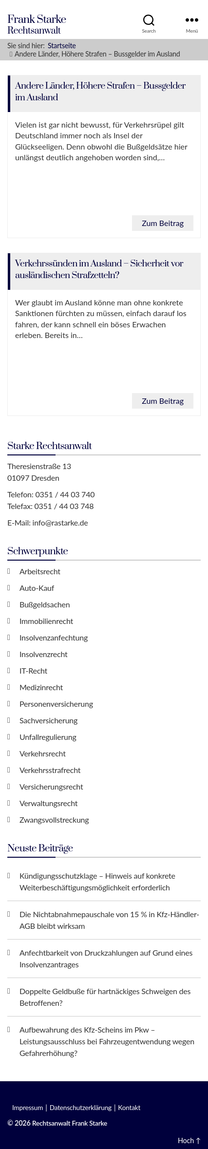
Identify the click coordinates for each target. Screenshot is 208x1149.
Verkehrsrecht (42, 753)
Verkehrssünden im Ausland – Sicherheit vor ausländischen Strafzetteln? (99, 269)
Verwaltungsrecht (48, 803)
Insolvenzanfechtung (53, 637)
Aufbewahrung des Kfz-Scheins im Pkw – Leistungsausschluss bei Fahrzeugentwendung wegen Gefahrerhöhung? (106, 1041)
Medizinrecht (41, 687)
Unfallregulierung (47, 736)
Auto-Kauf (36, 587)
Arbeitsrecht (39, 571)
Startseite (62, 45)
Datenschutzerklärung (81, 1107)
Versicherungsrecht (51, 786)
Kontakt (129, 1107)
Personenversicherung (56, 703)
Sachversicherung (48, 720)
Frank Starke (36, 20)
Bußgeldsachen (44, 604)
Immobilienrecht (46, 620)
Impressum (27, 1107)
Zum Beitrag (163, 222)
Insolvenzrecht (43, 654)
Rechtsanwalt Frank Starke (69, 1123)
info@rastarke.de (60, 522)
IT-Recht (33, 670)
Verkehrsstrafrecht (49, 769)
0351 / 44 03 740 (65, 494)
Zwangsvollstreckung (54, 819)
